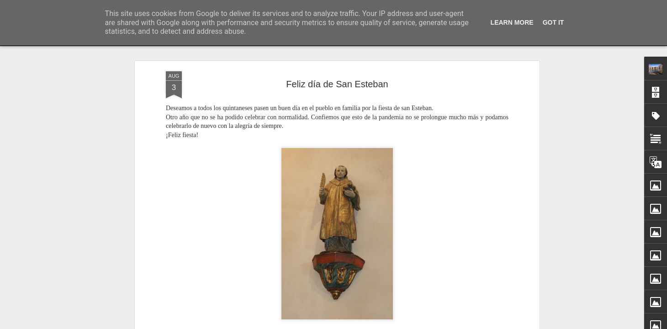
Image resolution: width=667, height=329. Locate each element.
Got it (553, 22)
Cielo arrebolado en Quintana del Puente (481, 325)
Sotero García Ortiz (381, 301)
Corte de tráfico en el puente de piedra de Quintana (496, 309)
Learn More (512, 22)
